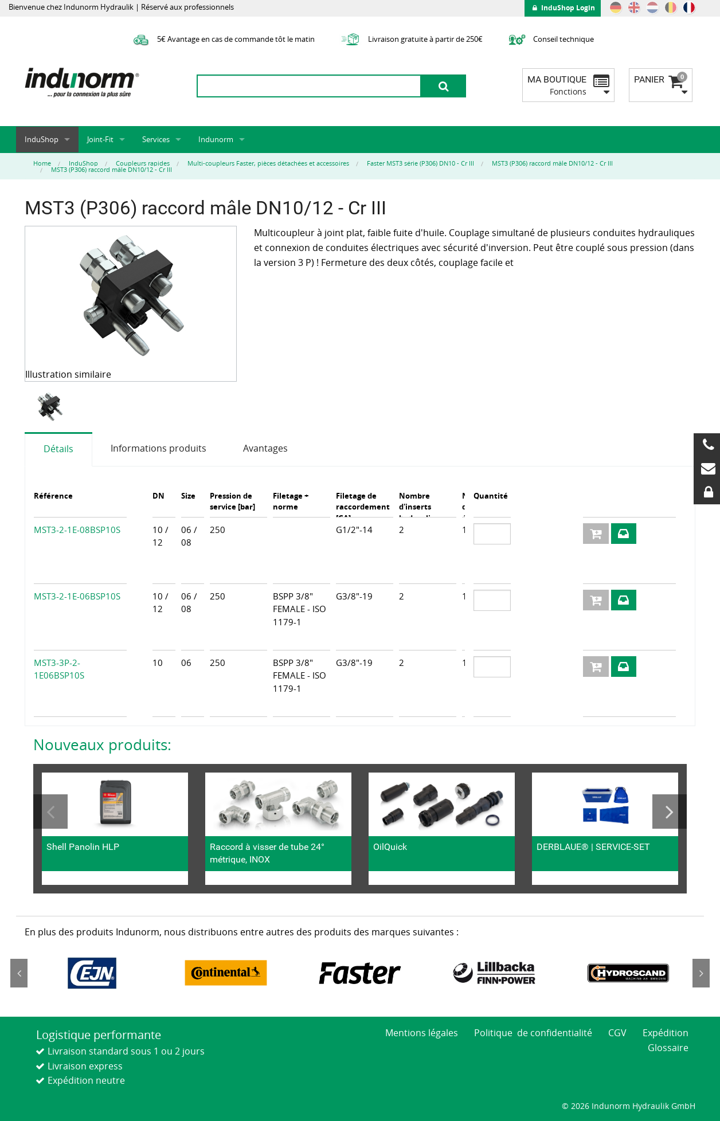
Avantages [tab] (265, 448)
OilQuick (390, 846)
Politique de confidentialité (533, 1032)
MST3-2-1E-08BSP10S (77, 529)
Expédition (665, 1032)
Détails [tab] (58, 448)
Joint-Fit (100, 139)
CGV (617, 1032)
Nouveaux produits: (102, 744)
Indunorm (215, 139)
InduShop (41, 139)
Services (156, 139)
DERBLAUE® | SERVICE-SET (593, 846)
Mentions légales (421, 1032)
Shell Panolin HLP (82, 846)
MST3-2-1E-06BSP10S (77, 596)
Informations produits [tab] (158, 448)
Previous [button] (50, 811)
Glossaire (668, 1047)
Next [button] (669, 811)
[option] (51, 407)
